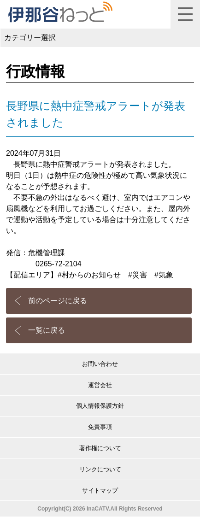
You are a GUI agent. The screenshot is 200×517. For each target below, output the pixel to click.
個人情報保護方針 (100, 405)
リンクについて (100, 469)
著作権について (100, 448)
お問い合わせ (100, 363)
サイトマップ (100, 490)
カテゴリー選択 (30, 37)
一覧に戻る (46, 330)
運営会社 (100, 385)
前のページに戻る (57, 301)
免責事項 (100, 426)
